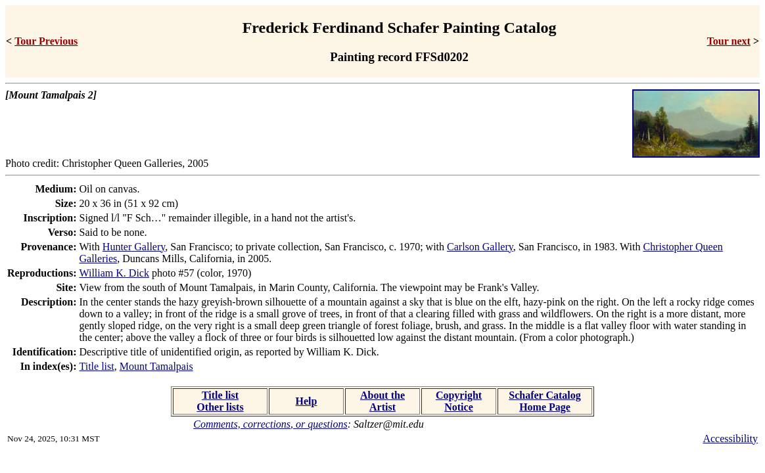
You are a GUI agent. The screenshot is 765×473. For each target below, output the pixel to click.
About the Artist (382, 401)
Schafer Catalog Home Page (544, 401)
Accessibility (730, 438)
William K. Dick (114, 273)
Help (306, 401)
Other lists (220, 407)
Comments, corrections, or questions (270, 424)
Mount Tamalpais (156, 366)
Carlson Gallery (480, 246)
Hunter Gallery (134, 246)
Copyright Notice (459, 401)
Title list (97, 366)
